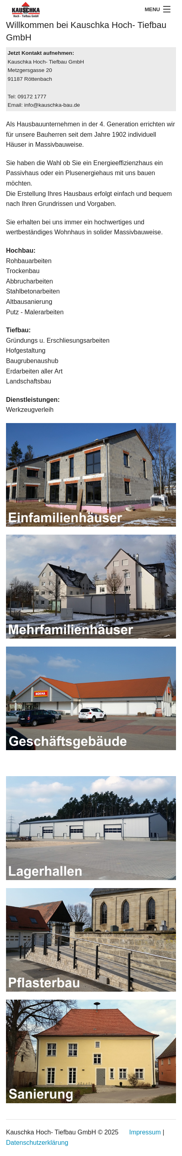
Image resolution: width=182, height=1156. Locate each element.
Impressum (145, 1132)
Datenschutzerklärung (37, 1142)
